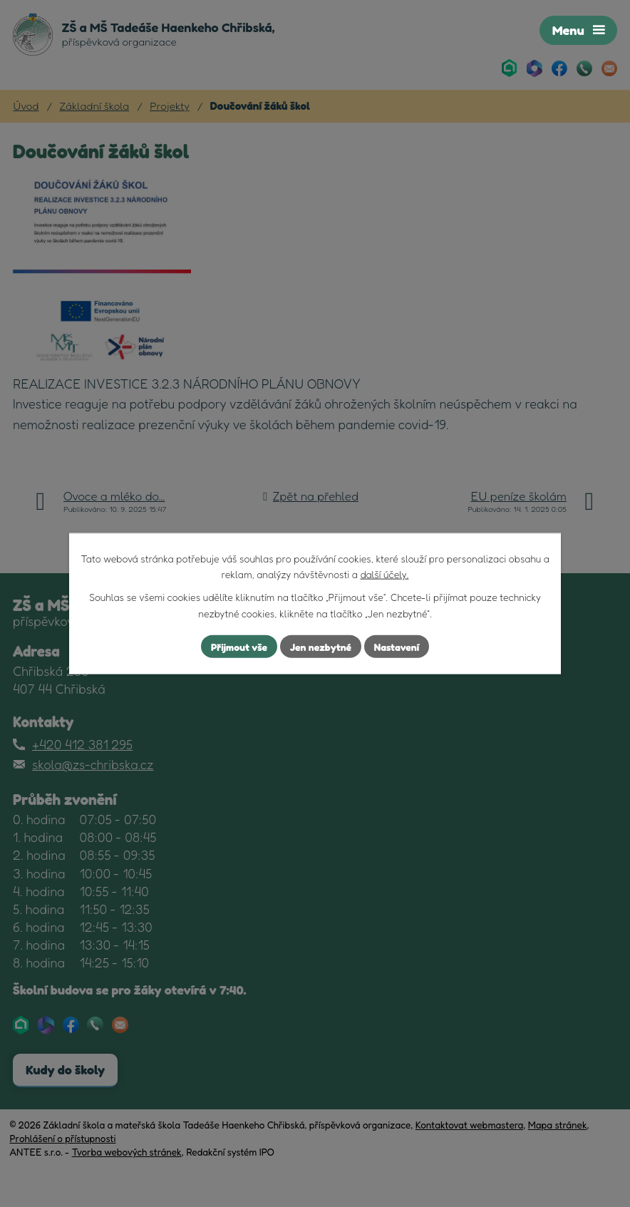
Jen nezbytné (320, 646)
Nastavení (396, 646)
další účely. (384, 574)
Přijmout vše (239, 646)
